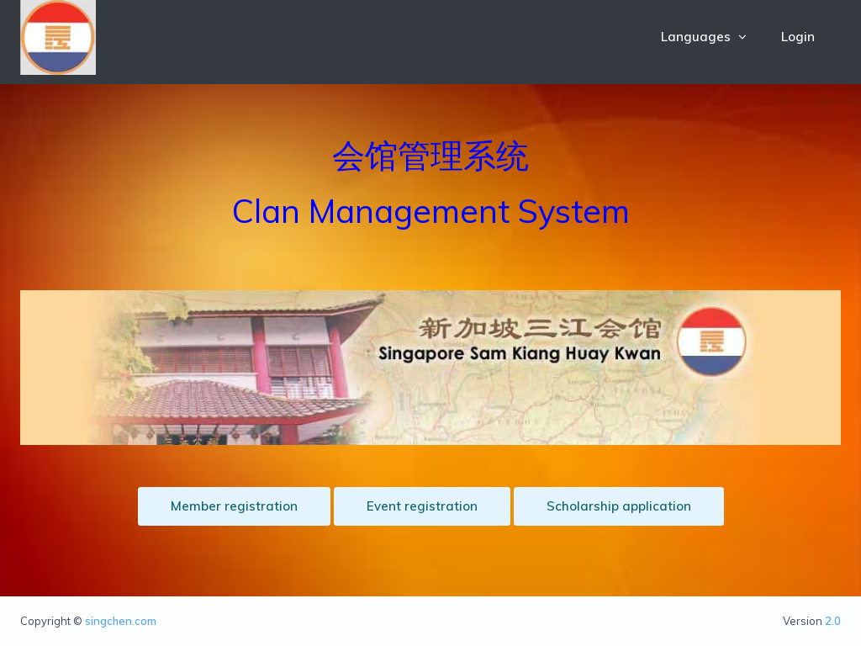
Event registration (422, 506)
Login (798, 37)
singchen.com (120, 620)
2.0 (833, 620)
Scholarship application (619, 506)
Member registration (234, 506)
